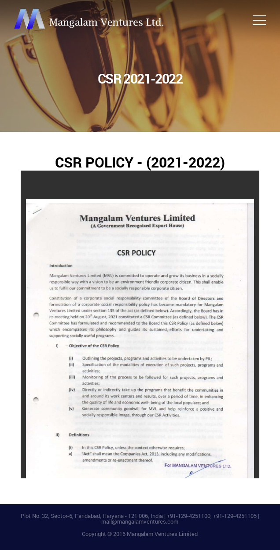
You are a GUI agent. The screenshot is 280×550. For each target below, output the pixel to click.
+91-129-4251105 (235, 516)
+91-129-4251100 (188, 516)
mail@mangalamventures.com (139, 521)
